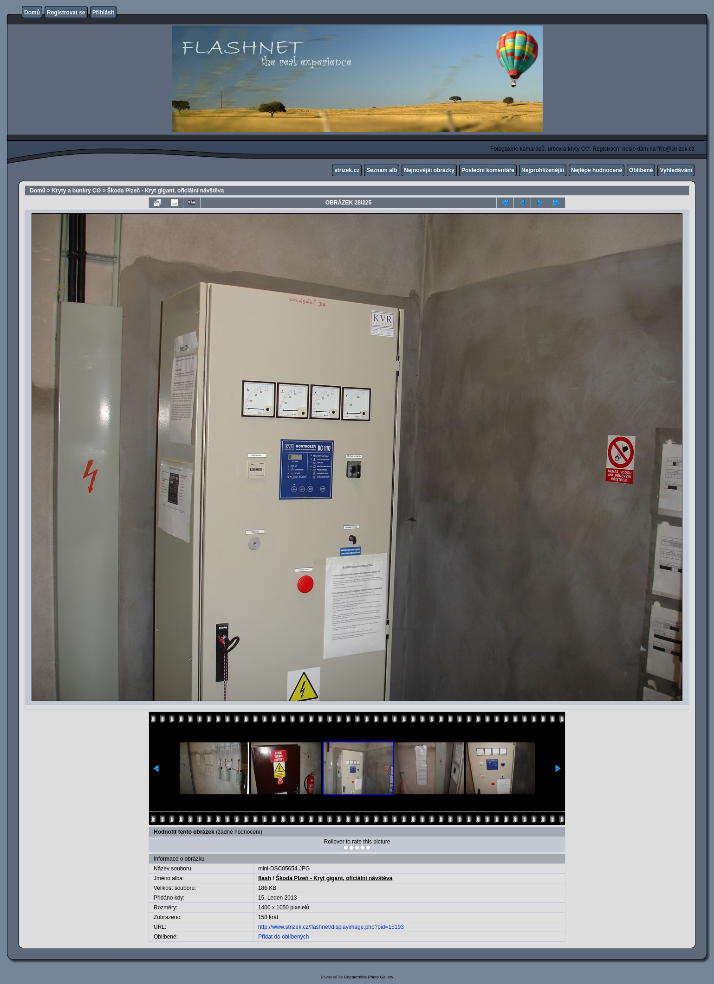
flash (264, 878)
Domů (32, 12)
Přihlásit (103, 12)
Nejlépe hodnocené (596, 170)
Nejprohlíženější (542, 170)
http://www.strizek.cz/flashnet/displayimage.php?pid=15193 (331, 927)
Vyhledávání (676, 170)
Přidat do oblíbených (283, 936)
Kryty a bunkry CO (76, 190)
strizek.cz (346, 170)
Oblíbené (641, 170)
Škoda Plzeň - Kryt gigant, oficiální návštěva (165, 190)
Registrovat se (66, 12)
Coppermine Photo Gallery (368, 977)
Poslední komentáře (487, 170)
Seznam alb (381, 170)
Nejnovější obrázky (429, 170)
